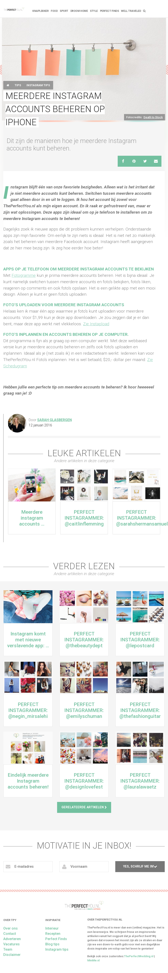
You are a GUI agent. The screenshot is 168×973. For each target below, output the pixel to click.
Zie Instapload (96, 323)
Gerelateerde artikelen (84, 807)
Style (94, 11)
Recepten (52, 934)
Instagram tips (38, 85)
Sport (64, 11)
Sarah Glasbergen (54, 420)
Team (7, 949)
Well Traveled (131, 11)
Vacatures (11, 944)
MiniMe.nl (93, 960)
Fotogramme (24, 275)
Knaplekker (40, 11)
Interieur (52, 928)
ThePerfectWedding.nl (138, 956)
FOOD (54, 11)
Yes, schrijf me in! (140, 866)
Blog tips (52, 944)
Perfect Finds (109, 11)
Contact (9, 934)
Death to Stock (153, 117)
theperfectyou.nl (14, 9)
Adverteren (12, 939)
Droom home (79, 11)
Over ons (10, 928)
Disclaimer (12, 955)
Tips (18, 85)
